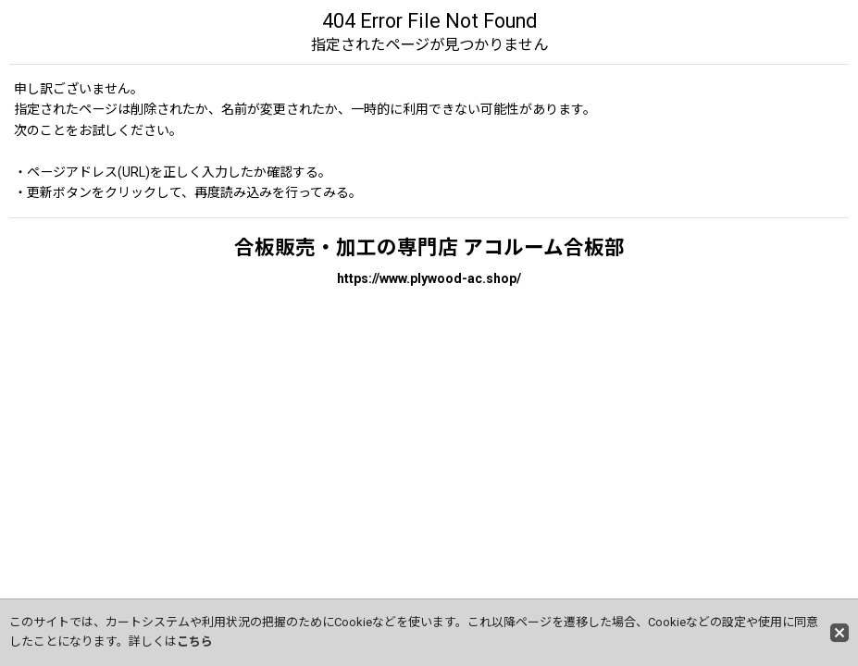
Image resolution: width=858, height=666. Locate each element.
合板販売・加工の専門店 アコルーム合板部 (429, 247)
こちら (195, 641)
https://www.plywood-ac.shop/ (429, 278)
